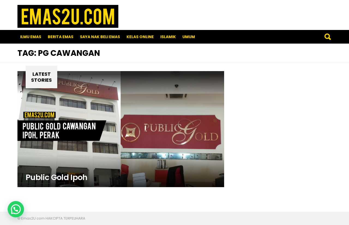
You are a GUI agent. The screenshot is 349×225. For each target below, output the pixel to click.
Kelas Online (140, 36)
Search (327, 37)
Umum (188, 36)
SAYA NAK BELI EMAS (100, 36)
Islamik (168, 36)
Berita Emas (60, 36)
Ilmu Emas (30, 36)
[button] (16, 209)
